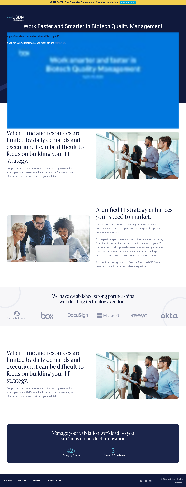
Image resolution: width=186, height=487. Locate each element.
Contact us (37, 481)
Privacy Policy (54, 481)
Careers (8, 481)
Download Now (128, 2)
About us (22, 481)
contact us (60, 43)
